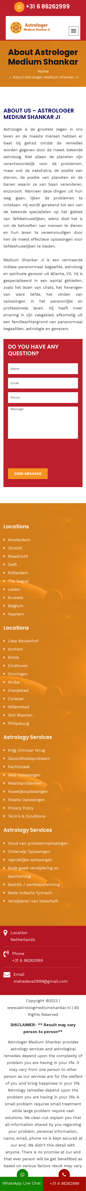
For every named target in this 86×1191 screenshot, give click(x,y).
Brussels (15, 597)
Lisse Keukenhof (23, 641)
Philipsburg (18, 723)
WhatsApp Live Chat (21, 1181)
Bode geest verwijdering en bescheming (33, 872)
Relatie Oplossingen (26, 799)
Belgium (15, 606)
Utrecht (15, 548)
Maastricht (18, 556)
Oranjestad (18, 690)
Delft (12, 564)
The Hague (18, 581)
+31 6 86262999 (48, 7)
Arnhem (15, 649)
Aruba (13, 682)
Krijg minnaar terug (26, 750)
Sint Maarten (20, 715)
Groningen (18, 674)
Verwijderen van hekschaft (33, 901)
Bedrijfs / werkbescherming (34, 884)
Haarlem (16, 614)
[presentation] (43, 454)
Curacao (16, 698)
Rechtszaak (19, 766)
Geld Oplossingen (24, 775)
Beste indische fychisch (30, 892)
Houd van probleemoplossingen (38, 843)
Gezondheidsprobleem (29, 758)
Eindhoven (18, 665)
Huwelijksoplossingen (28, 791)
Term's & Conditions (26, 816)
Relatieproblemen (25, 783)
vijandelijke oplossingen (30, 859)
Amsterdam (19, 540)
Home (43, 71)
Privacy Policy (20, 808)
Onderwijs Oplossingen (29, 851)
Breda (13, 657)
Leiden (14, 589)
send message (28, 473)
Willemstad (18, 707)
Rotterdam (18, 573)
